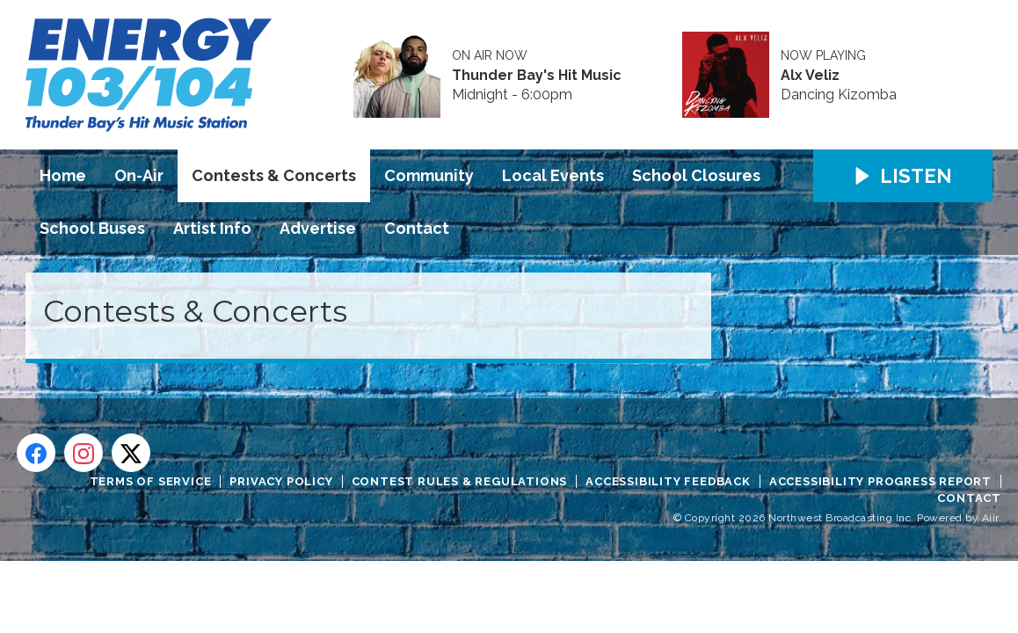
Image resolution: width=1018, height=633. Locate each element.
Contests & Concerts (274, 175)
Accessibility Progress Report (880, 481)
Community (429, 175)
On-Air (139, 175)
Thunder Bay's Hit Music (537, 76)
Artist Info (212, 228)
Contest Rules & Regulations (460, 481)
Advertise (318, 228)
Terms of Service (151, 481)
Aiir (990, 518)
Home (63, 175)
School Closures (696, 175)
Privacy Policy (280, 481)
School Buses (92, 228)
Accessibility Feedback (668, 481)
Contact (416, 228)
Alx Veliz (810, 76)
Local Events (553, 175)
